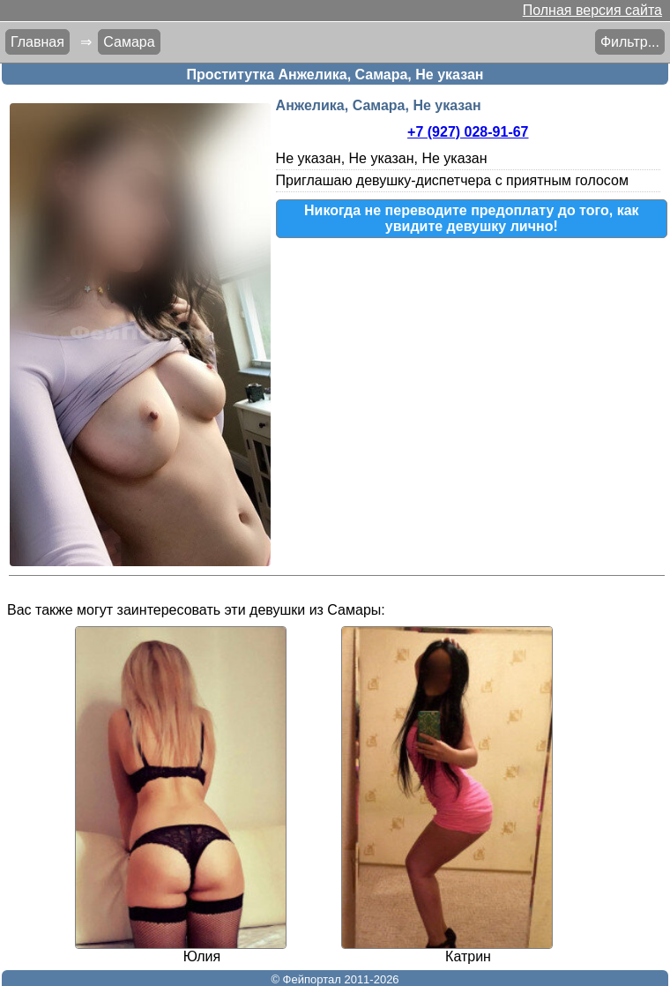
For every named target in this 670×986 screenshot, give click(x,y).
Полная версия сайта (592, 10)
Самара (128, 41)
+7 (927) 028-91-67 (467, 131)
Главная (37, 41)
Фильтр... (629, 41)
